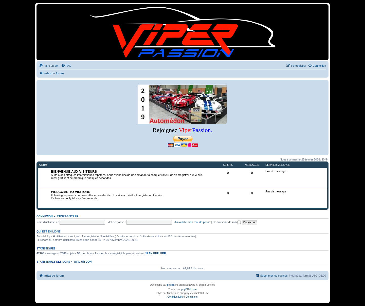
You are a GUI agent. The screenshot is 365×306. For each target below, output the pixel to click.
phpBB (171, 284)
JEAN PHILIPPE (155, 253)
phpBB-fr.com (189, 289)
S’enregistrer (67, 216)
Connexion (44, 216)
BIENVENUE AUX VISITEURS (74, 171)
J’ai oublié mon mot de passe (192, 222)
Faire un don (82, 261)
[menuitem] (49, 66)
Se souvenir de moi (227, 222)
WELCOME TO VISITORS (70, 192)
